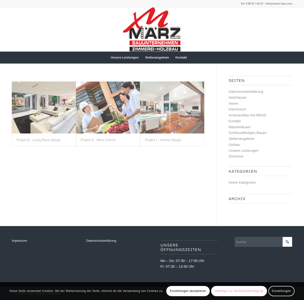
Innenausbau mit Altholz (247, 115)
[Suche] (193, 58)
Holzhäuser (237, 97)
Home (233, 103)
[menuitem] (125, 58)
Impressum (237, 109)
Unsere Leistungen (243, 150)
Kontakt (234, 121)
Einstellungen (281, 291)
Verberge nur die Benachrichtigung (239, 291)
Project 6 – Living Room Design (39, 140)
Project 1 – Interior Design (163, 140)
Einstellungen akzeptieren (188, 291)
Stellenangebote (241, 139)
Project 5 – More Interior (98, 140)
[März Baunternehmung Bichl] (152, 29)
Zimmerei (235, 156)
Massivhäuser (239, 127)
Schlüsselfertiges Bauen (247, 133)
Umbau (234, 145)
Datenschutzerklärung (245, 91)
